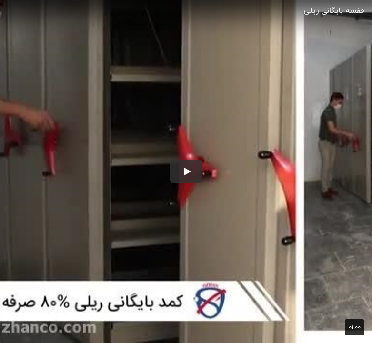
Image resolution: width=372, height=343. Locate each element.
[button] (186, 171)
